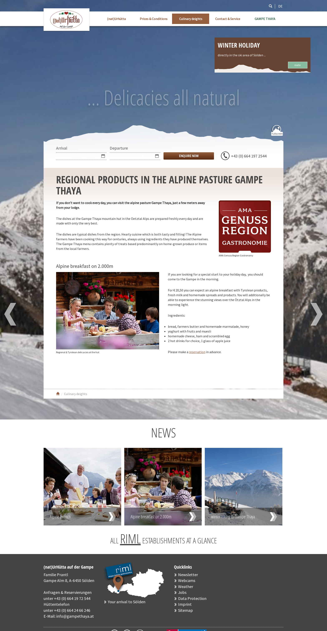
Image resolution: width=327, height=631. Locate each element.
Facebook (64, 371)
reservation (197, 352)
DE (280, 6)
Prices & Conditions (153, 19)
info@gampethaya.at (75, 616)
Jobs (182, 592)
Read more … (82, 486)
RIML (130, 538)
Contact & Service (227, 19)
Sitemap (185, 610)
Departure (119, 148)
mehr (297, 65)
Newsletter (188, 574)
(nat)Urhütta (116, 19)
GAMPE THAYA (265, 19)
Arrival (61, 148)
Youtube (76, 371)
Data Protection (192, 598)
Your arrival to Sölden (126, 601)
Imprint (185, 604)
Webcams (186, 580)
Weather (185, 586)
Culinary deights (190, 19)
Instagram (89, 371)
